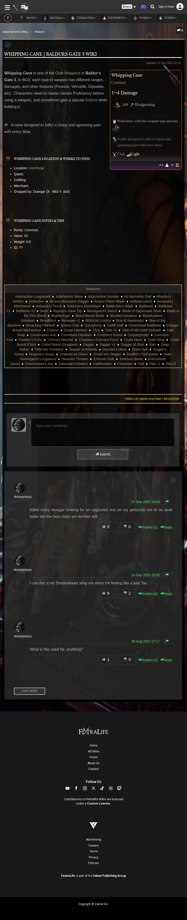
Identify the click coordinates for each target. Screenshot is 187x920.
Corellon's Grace (109, 335)
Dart (152, 344)
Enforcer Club (104, 359)
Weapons (39, 31)
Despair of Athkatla (83, 349)
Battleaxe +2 (25, 311)
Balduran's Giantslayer (84, 306)
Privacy (93, 857)
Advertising (93, 839)
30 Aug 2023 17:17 (145, 641)
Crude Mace (133, 340)
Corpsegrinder (138, 335)
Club (121, 154)
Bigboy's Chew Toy (68, 311)
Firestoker (125, 364)
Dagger (88, 344)
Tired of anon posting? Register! (152, 399)
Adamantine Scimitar (103, 296)
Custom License (98, 803)
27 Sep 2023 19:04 (145, 502)
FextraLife (68, 876)
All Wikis (93, 751)
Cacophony (93, 325)
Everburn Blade (131, 359)
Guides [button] (166, 18)
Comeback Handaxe (76, 335)
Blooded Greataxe (123, 316)
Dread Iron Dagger (107, 354)
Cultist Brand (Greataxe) (60, 344)
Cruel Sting (156, 340)
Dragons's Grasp (41, 354)
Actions (91, 100)
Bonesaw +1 (71, 320)
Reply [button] (166, 527)
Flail (141, 364)
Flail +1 (155, 364)
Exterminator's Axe (39, 364)
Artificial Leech (141, 301)
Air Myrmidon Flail (137, 296)
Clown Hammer (75, 330)
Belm (44, 311)
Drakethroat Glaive (74, 354)
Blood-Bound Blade (90, 316)
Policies (93, 863)
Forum (93, 757)
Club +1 (111, 330)
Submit (102, 454)
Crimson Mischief (60, 340)
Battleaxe (146, 306)
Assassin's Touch (49, 306)
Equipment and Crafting (15, 31)
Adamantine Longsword (32, 296)
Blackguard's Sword (102, 311)
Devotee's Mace (115, 349)
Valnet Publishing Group (109, 876)
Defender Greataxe (49, 349)
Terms (93, 851)
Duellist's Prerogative (142, 354)
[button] (128, 7)
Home (94, 745)
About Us (93, 763)
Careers (93, 845)
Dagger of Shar (132, 344)
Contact (93, 769)
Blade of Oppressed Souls (142, 311)
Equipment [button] (113, 18)
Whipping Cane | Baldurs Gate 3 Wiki (50, 54)
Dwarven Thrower (75, 359)
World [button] (141, 18)
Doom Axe (140, 349)
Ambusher (36, 301)
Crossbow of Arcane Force (98, 340)
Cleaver (53, 330)
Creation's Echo (30, 340)
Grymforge (36, 168)
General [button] (53, 18)
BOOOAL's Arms (98, 320)
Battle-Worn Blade (119, 306)
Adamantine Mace (69, 296)
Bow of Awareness (130, 320)
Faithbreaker (102, 364)
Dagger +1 (108, 344)
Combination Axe (43, 335)
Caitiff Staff (115, 325)
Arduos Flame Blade (109, 301)
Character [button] (82, 18)
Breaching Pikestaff (40, 325)
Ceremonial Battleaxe (145, 325)
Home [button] (28, 18)
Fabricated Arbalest (73, 364)
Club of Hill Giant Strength (141, 330)
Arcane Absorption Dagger (69, 301)
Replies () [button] (148, 527)
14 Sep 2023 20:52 (145, 575)
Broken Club (70, 325)
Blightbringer (60, 316)
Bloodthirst (48, 320)
